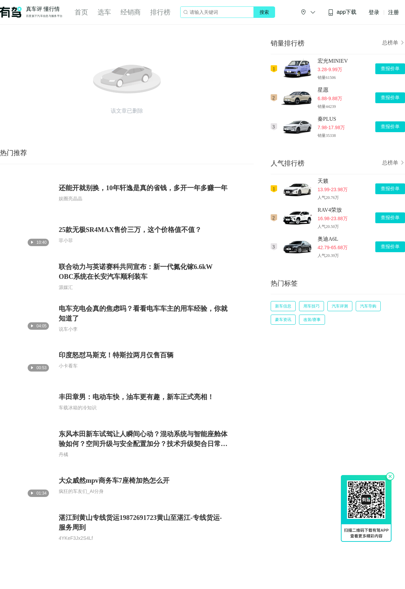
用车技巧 (311, 306)
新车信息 (283, 306)
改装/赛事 (312, 319)
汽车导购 (368, 306)
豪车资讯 (283, 319)
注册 (393, 12)
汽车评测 (340, 306)
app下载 (342, 12)
